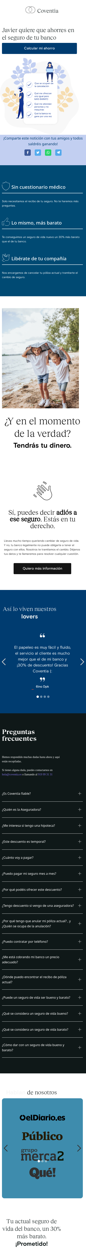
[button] (8, 661)
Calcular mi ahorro (39, 48)
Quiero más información (42, 568)
